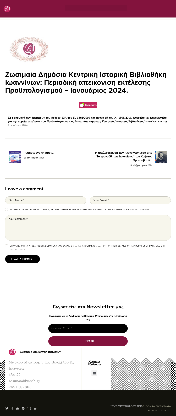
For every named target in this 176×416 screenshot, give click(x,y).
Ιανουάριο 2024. (18, 125)
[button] (96, 8)
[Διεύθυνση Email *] (88, 328)
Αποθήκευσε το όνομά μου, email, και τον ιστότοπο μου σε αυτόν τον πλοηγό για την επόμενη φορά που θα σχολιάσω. (80, 209)
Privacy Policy (19, 249)
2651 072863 (20, 387)
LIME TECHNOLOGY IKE (126, 406)
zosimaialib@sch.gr (24, 381)
